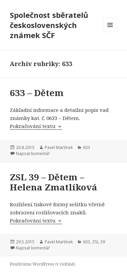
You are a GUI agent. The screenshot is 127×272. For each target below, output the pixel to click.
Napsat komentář (33, 153)
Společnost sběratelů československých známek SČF (49, 25)
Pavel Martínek (59, 147)
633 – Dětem (37, 93)
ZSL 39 (98, 242)
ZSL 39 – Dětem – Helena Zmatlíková (53, 182)
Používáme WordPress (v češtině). (43, 264)
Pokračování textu (36, 126)
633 (86, 147)
